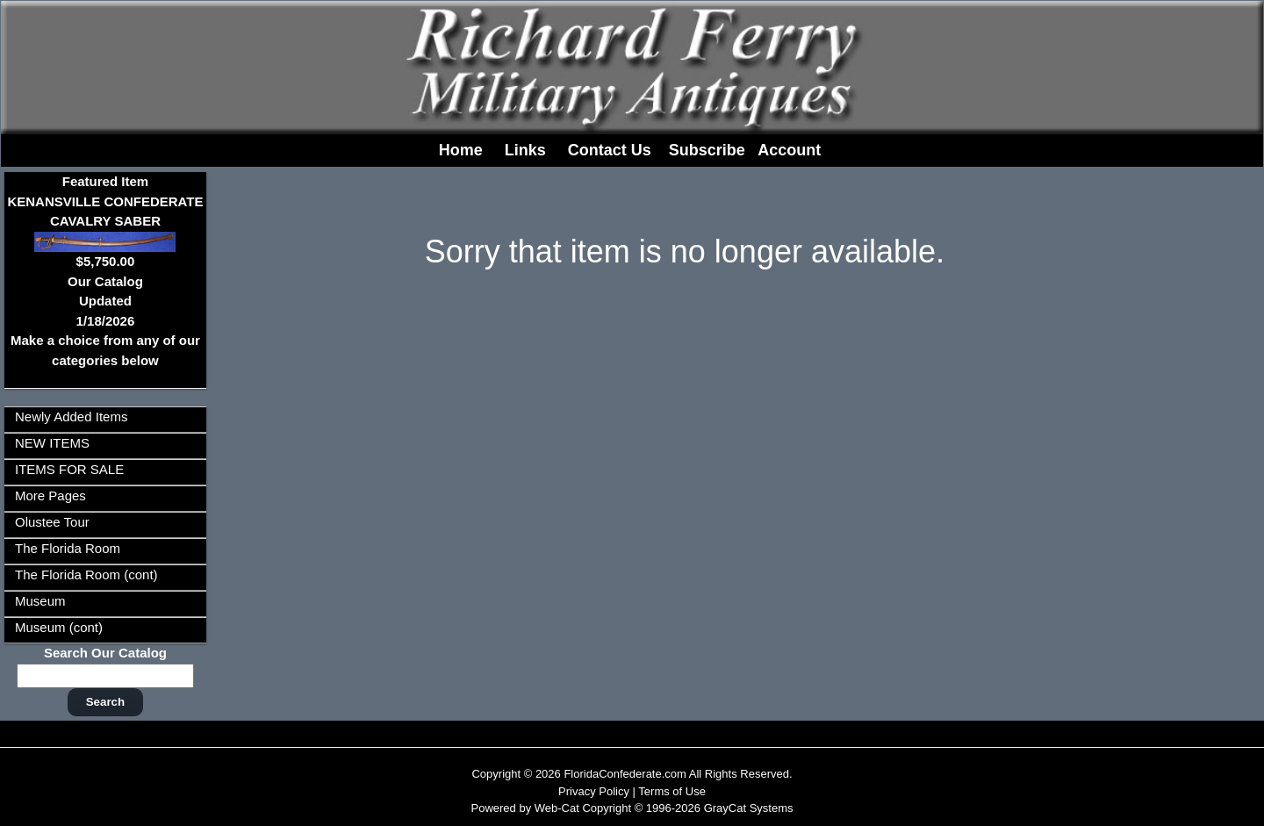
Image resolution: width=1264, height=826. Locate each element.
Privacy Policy (593, 791)
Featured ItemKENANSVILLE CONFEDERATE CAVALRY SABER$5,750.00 (105, 221)
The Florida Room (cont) (86, 574)
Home (460, 150)
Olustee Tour (52, 521)
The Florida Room (67, 548)
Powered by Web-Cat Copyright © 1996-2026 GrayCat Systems (631, 808)
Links (525, 150)
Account (789, 150)
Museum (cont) (59, 627)
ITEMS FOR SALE (69, 469)
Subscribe (707, 150)
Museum (40, 600)
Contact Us (610, 150)
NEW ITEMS (52, 442)
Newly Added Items (71, 416)
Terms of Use (672, 791)
